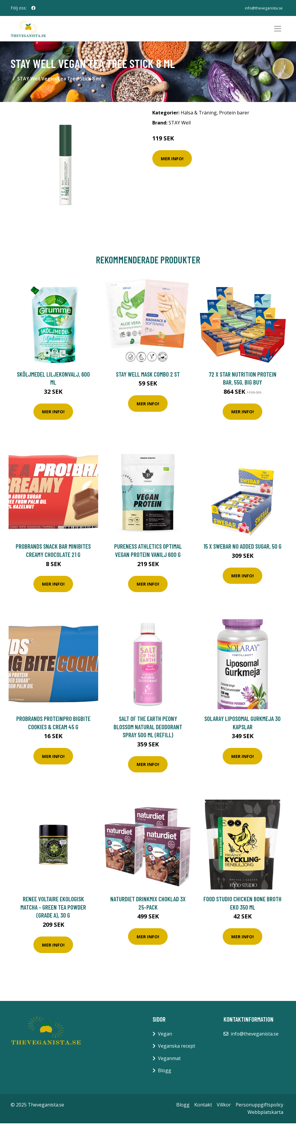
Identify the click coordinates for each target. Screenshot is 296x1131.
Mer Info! (172, 166)
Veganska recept (176, 1053)
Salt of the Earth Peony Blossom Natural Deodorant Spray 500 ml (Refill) (148, 734)
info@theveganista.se (260, 8)
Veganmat (169, 1065)
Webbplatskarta (265, 1120)
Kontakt (203, 1112)
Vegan (165, 1041)
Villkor (224, 1112)
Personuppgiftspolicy (259, 1112)
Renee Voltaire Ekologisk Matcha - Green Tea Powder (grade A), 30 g (53, 914)
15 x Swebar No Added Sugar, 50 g (242, 554)
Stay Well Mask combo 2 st (148, 381)
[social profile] (33, 8)
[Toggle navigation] (278, 32)
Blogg (164, 1078)
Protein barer (234, 120)
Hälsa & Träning (199, 120)
